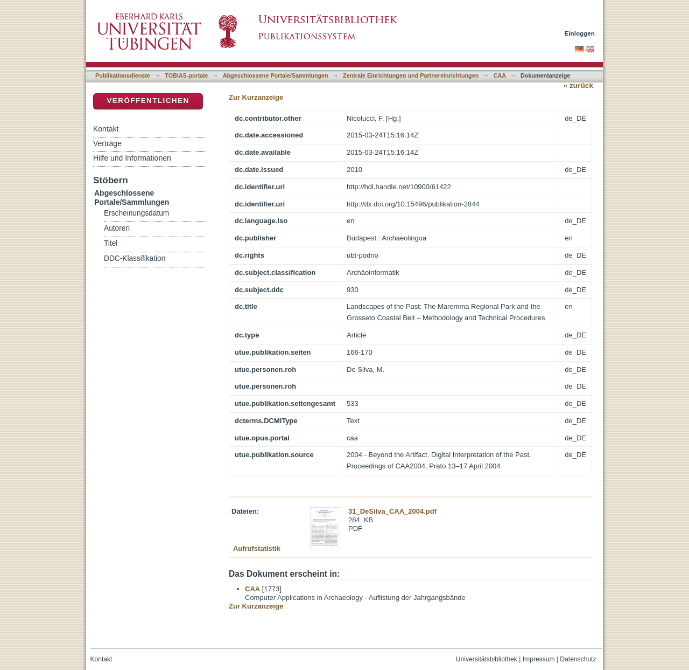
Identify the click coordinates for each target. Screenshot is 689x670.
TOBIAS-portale (186, 75)
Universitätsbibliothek (486, 659)
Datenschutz (578, 659)
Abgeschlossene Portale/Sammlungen (275, 75)
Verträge (107, 143)
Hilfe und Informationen (132, 158)
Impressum (539, 659)
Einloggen (580, 33)
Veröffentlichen (148, 100)
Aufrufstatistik (256, 548)
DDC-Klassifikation (134, 258)
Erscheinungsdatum (136, 213)
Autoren (117, 228)
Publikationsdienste (122, 75)
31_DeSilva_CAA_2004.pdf (392, 511)
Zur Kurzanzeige (256, 97)
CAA (500, 75)
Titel (110, 243)
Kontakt (105, 129)
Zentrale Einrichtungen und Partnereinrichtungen (411, 75)
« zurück (578, 85)
